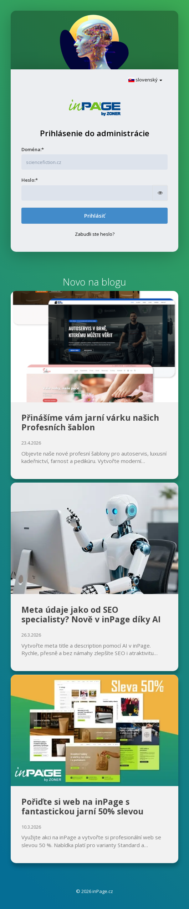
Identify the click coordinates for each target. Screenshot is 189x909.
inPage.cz (102, 891)
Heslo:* (29, 180)
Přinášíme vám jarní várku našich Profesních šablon (90, 422)
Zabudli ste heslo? (94, 234)
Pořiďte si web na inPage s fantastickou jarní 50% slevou (82, 806)
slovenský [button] (145, 79)
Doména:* (32, 149)
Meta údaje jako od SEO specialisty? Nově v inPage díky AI (91, 614)
